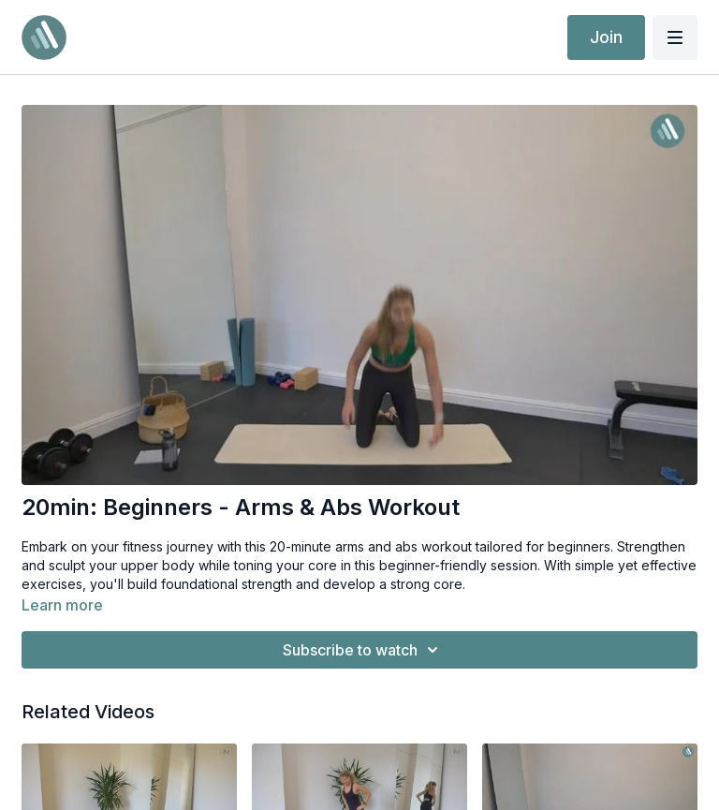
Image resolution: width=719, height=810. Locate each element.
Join (606, 37)
